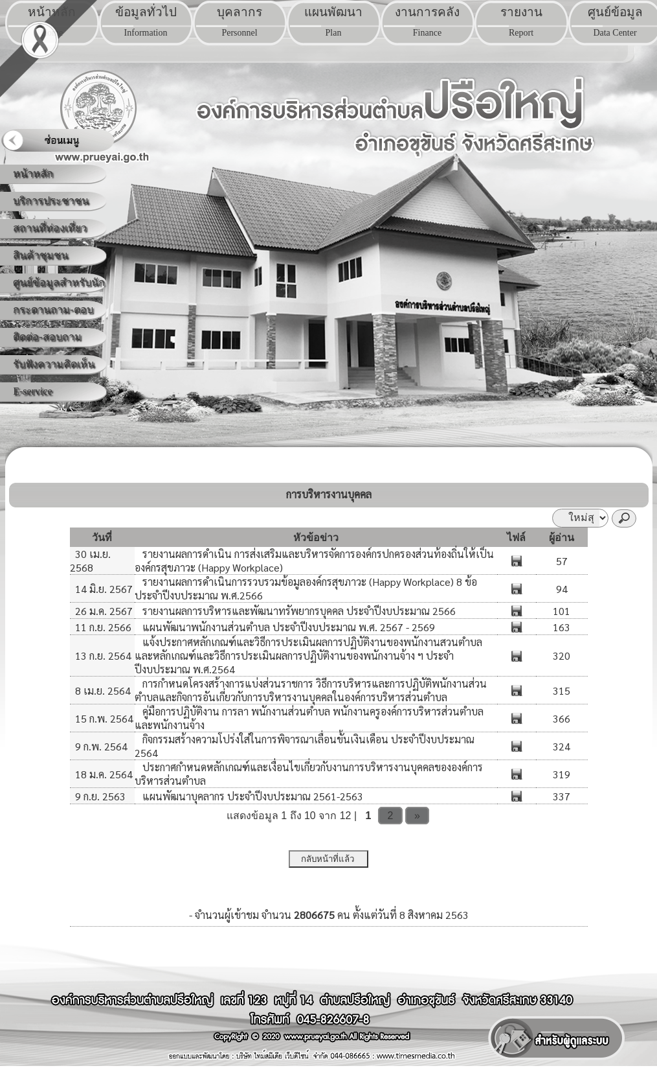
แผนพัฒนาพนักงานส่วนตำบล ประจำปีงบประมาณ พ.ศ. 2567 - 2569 (287, 627)
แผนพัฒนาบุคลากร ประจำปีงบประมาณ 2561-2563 (251, 796)
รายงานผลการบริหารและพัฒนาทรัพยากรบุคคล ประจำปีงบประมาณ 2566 (298, 611)
